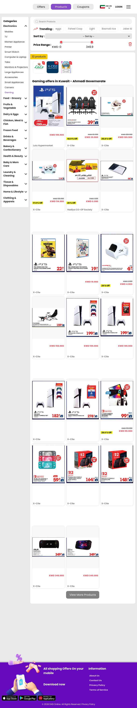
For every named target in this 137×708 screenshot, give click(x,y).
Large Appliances (14, 72)
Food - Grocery (15, 98)
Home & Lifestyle (15, 192)
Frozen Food (15, 130)
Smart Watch (12, 52)
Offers (41, 7)
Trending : (45, 29)
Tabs (7, 62)
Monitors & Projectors (16, 67)
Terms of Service (98, 689)
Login (118, 6)
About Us (94, 675)
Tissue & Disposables (15, 183)
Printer (8, 46)
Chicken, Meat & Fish (15, 122)
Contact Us (95, 680)
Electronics (15, 26)
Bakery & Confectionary (15, 148)
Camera (9, 87)
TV (6, 36)
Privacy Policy (97, 685)
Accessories (11, 77)
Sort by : (39, 36)
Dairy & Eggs (15, 114)
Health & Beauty (15, 156)
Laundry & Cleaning (15, 173)
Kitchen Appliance (15, 41)
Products (61, 7)
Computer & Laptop (15, 57)
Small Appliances (14, 82)
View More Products (82, 595)
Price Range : (42, 45)
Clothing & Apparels (15, 199)
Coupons (83, 7)
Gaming (9, 92)
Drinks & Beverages (15, 138)
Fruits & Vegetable (15, 106)
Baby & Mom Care (15, 164)
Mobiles (9, 31)
